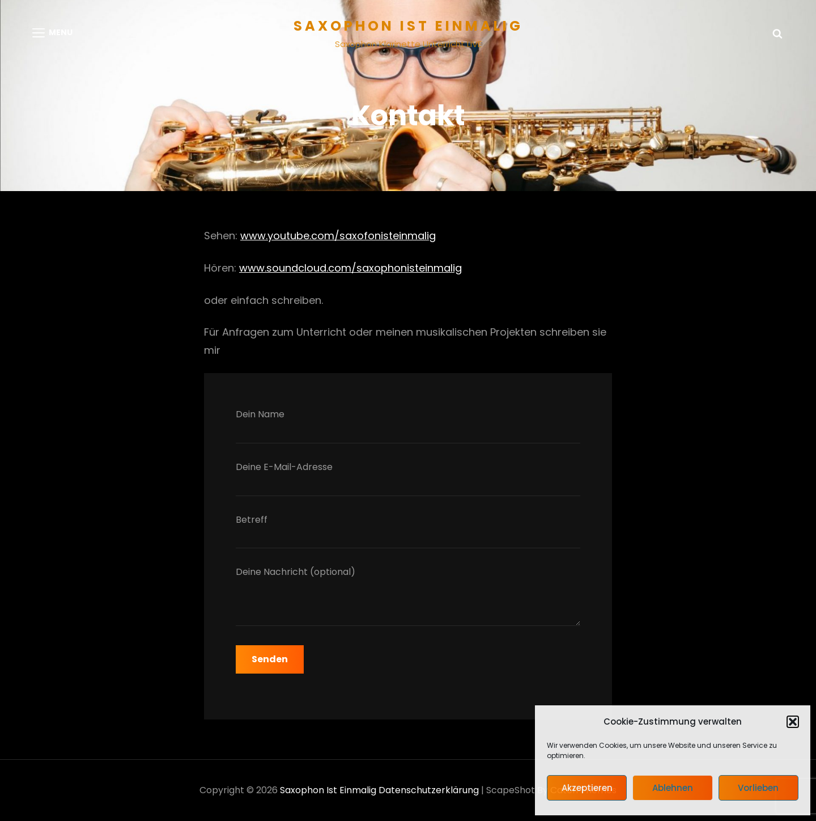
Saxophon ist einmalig (408, 25)
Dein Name (408, 425)
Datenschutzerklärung (429, 790)
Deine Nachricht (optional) (408, 598)
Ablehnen (672, 788)
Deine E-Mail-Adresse (408, 478)
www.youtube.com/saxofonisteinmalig (338, 235)
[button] (792, 721)
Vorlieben (758, 788)
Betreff (408, 531)
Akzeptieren (587, 788)
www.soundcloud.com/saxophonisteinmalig (350, 268)
